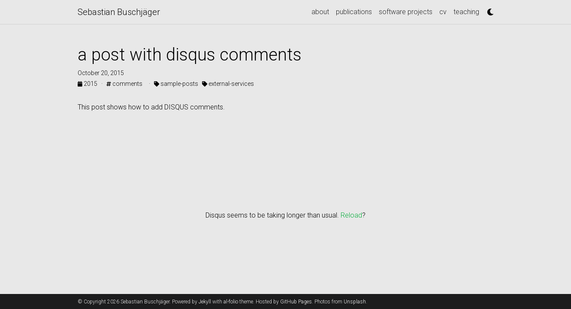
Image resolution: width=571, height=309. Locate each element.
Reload (351, 215)
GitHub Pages (296, 302)
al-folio (231, 302)
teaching (466, 12)
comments (124, 83)
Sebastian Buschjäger (119, 12)
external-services (228, 83)
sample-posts (176, 83)
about (320, 12)
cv (443, 12)
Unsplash (355, 302)
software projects (405, 12)
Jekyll (205, 302)
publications (354, 12)
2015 (88, 83)
